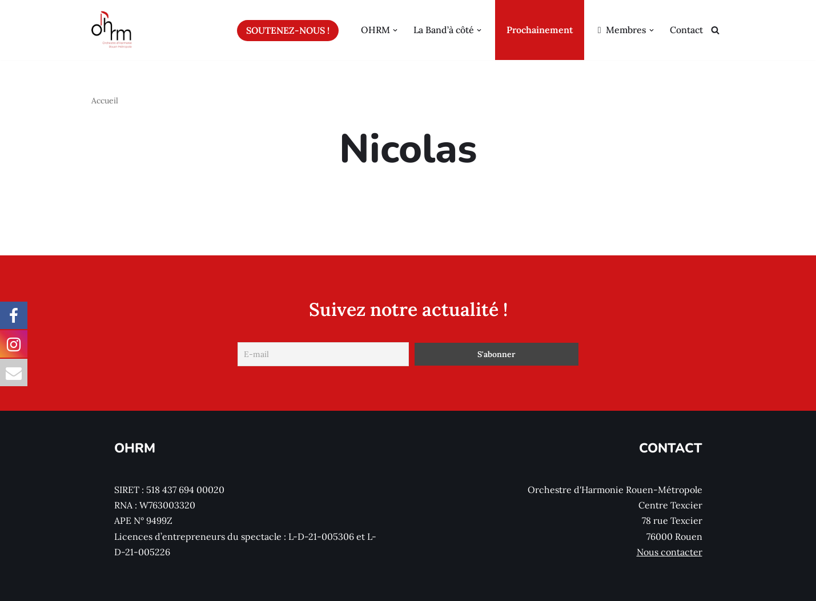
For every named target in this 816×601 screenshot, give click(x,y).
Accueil (104, 100)
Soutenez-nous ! (287, 30)
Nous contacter (669, 552)
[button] (395, 30)
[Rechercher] (715, 30)
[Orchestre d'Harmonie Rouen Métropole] (111, 30)
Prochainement (540, 29)
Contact (686, 29)
